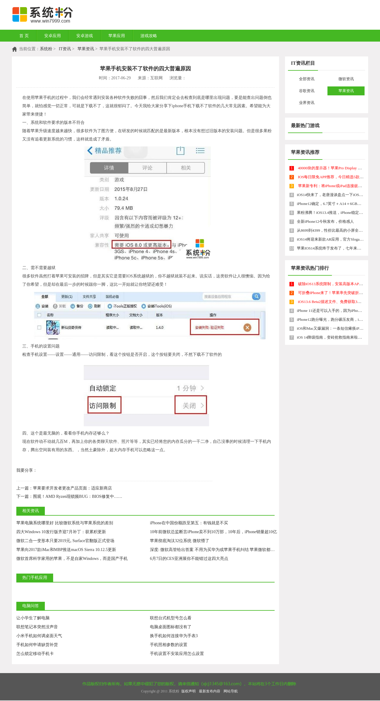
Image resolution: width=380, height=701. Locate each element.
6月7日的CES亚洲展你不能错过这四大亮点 (189, 558)
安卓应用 (52, 36)
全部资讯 (306, 79)
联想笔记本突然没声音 (37, 627)
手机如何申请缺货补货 (37, 644)
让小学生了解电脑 (33, 618)
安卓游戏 (84, 36)
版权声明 (188, 691)
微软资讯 (346, 79)
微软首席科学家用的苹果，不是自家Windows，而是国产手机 (72, 558)
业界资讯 (306, 102)
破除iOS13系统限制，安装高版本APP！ (331, 284)
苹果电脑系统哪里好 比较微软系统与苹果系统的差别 (64, 523)
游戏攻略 (148, 36)
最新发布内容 (209, 691)
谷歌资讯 (306, 91)
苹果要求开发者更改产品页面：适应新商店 (64, 488)
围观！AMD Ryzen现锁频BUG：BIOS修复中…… (69, 496)
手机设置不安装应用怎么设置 (177, 653)
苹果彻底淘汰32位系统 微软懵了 (179, 541)
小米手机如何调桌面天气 (39, 636)
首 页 (24, 36)
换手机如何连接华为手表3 (174, 636)
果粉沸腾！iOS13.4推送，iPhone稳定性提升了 (335, 212)
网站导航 (231, 691)
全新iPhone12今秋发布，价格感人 (325, 221)
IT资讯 (65, 49)
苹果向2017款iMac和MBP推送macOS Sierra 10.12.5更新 (66, 549)
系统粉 (46, 49)
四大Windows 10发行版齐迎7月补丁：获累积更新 (61, 532)
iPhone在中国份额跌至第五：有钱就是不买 (189, 523)
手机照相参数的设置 (168, 644)
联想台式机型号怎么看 (170, 618)
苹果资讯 (85, 49)
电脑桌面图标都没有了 (170, 627)
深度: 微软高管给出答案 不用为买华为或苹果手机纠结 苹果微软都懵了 (214, 549)
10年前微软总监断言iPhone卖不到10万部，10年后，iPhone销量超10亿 (213, 532)
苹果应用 (116, 36)
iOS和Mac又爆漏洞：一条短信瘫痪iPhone (332, 328)
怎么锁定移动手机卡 (35, 653)
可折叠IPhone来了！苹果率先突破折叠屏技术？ (338, 292)
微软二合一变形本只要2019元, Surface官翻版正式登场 (65, 541)
